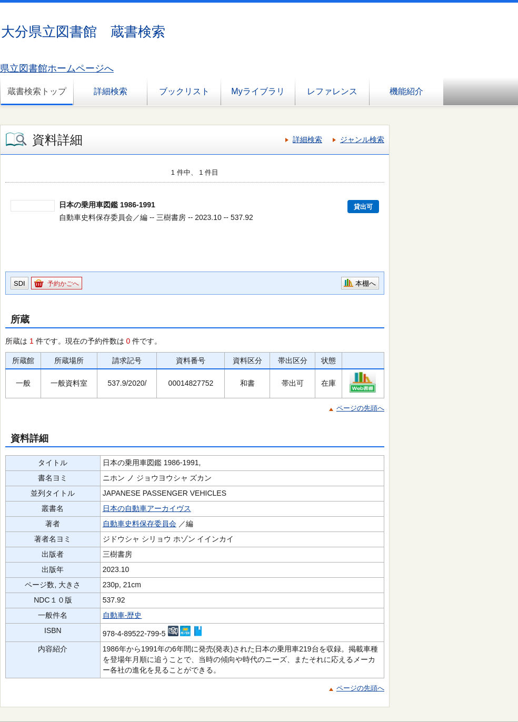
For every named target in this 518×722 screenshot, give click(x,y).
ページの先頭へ (360, 408)
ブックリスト (184, 91)
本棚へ (365, 283)
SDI (19, 283)
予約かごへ (63, 283)
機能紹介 (406, 91)
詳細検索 (110, 91)
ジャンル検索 (362, 139)
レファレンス (332, 91)
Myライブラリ (257, 91)
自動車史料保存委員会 (139, 523)
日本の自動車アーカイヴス (147, 508)
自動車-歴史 (122, 615)
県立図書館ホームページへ (57, 68)
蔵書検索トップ (36, 91)
